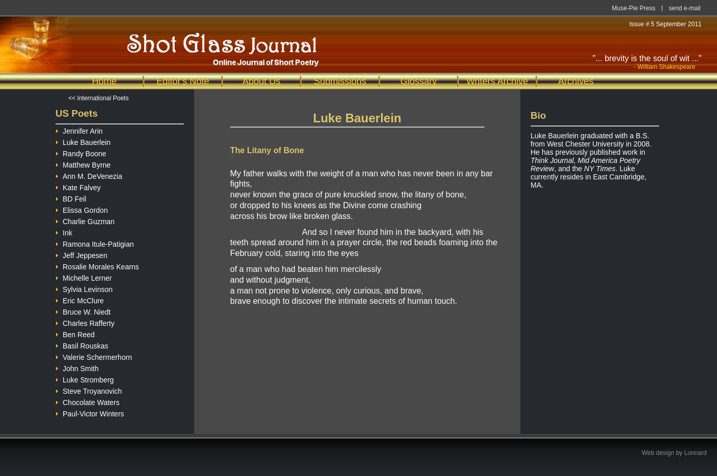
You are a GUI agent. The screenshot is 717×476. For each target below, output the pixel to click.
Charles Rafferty (85, 322)
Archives (575, 81)
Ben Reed (75, 333)
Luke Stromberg (84, 378)
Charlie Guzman (85, 220)
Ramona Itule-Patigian (94, 242)
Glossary (418, 81)
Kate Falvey (78, 186)
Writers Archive (497, 81)
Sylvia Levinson (83, 288)
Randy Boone (80, 152)
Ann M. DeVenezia (88, 175)
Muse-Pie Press (633, 8)
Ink (63, 231)
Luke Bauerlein (82, 141)
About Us (261, 81)
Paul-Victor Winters (89, 412)
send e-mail (685, 8)
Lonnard (695, 452)
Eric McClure (79, 299)
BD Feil (70, 197)
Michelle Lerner (83, 276)
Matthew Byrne (82, 163)
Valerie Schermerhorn (93, 356)
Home (104, 81)
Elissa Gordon (81, 209)
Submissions (340, 81)
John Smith (77, 367)
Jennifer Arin (79, 129)
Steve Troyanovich (88, 390)
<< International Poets (98, 98)
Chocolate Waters (87, 401)
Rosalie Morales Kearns (97, 265)
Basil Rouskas (81, 344)
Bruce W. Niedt (82, 310)
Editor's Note (183, 81)
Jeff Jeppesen (81, 254)
